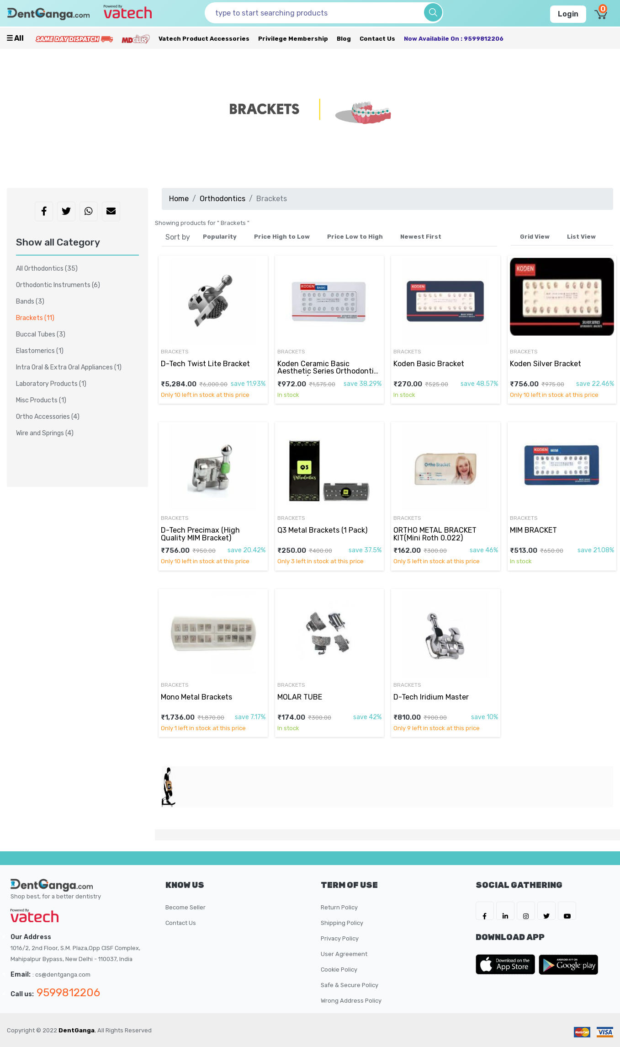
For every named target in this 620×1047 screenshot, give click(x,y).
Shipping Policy (342, 922)
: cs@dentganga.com (61, 974)
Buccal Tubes (40, 334)
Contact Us (377, 38)
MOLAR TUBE (299, 697)
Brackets (175, 351)
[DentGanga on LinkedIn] (505, 911)
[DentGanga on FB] (485, 911)
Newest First (420, 236)
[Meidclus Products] (136, 38)
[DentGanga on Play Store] (568, 964)
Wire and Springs (45, 433)
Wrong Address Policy (351, 1000)
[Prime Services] (74, 38)
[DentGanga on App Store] (507, 964)
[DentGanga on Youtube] (567, 911)
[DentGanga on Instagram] (526, 911)
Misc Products (41, 400)
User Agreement (344, 954)
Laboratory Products (51, 384)
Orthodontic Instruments (58, 285)
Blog (344, 38)
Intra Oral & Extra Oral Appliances (69, 367)
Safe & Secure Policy (349, 985)
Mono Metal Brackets (196, 697)
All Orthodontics (47, 268)
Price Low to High (355, 236)
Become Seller (185, 907)
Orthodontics (222, 198)
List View (581, 236)
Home (179, 198)
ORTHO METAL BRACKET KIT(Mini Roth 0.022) (435, 534)
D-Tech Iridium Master (431, 697)
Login (568, 14)
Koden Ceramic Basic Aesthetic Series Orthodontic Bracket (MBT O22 (327, 371)
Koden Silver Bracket (545, 363)
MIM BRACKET (533, 530)
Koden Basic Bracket (428, 363)
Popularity (220, 236)
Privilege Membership (293, 38)
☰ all (15, 38)
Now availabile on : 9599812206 (453, 38)
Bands (30, 301)
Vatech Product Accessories (204, 38)
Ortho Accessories (47, 417)
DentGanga (76, 1030)
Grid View (535, 236)
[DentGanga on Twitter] (546, 911)
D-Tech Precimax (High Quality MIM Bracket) (200, 534)
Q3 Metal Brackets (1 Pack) (322, 530)
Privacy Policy (340, 938)
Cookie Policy (339, 969)
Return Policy (339, 907)
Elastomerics (40, 351)
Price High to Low (282, 236)
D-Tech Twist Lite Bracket (205, 363)
